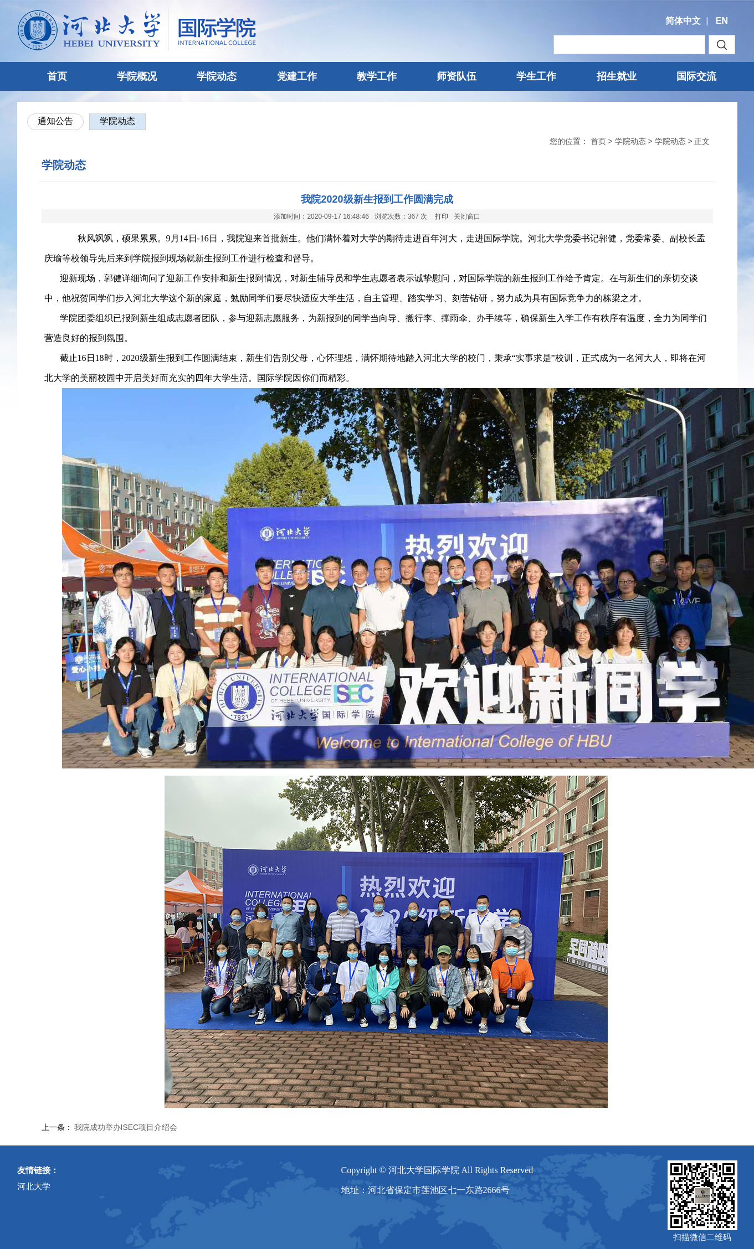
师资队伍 (456, 76)
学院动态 (217, 76)
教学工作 (377, 76)
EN (722, 20)
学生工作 (536, 76)
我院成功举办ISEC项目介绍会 (126, 1127)
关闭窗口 (467, 216)
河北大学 (33, 1186)
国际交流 (696, 76)
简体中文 (683, 20)
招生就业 (617, 76)
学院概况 (137, 76)
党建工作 (297, 76)
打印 (441, 216)
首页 (57, 76)
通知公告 (55, 121)
